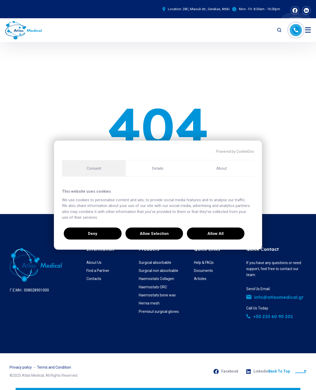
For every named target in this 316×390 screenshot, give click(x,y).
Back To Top (287, 371)
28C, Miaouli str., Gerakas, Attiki (206, 9)
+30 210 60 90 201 (269, 316)
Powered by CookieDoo (235, 151)
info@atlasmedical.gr (275, 297)
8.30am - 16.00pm (267, 9)
